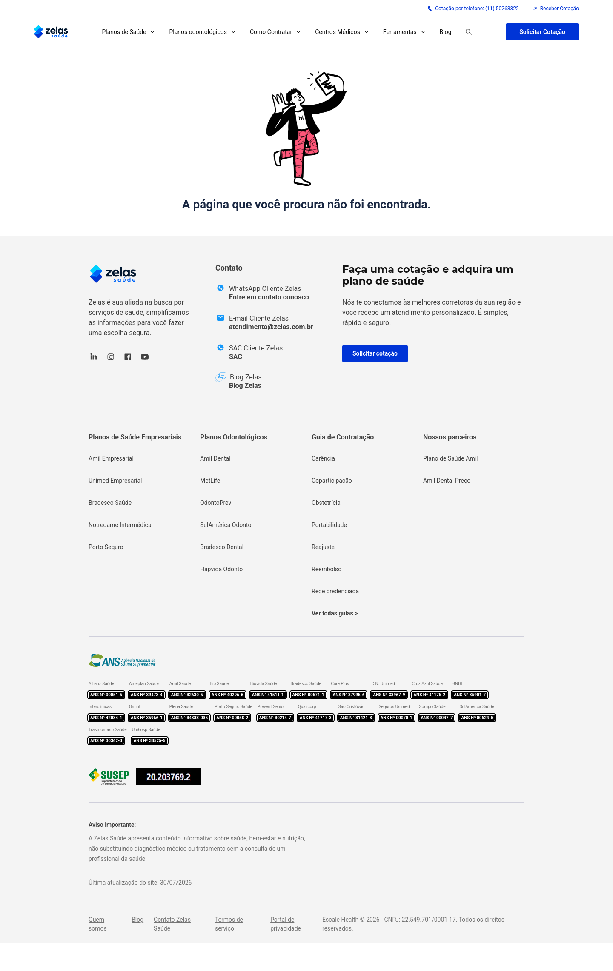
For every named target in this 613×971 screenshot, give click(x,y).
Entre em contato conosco (269, 297)
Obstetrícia (326, 502)
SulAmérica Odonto (226, 524)
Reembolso (326, 569)
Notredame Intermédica (120, 524)
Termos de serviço (229, 924)
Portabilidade (329, 524)
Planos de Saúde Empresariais (135, 437)
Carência (323, 458)
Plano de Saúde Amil (450, 458)
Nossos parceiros (449, 437)
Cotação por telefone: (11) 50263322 (473, 8)
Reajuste (323, 547)
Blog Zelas (245, 386)
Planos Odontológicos (233, 437)
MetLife (210, 480)
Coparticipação (332, 480)
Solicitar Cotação (542, 31)
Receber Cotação (556, 8)
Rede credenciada (335, 591)
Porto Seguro (106, 547)
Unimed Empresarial (115, 480)
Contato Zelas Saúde (172, 924)
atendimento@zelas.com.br (271, 327)
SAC (235, 357)
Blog (446, 31)
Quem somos (98, 924)
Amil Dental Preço (446, 480)
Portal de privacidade (285, 924)
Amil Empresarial (111, 458)
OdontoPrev (215, 502)
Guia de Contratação (343, 437)
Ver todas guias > (335, 613)
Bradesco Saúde (110, 502)
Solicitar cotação (375, 353)
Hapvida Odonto (221, 569)
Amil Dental (215, 458)
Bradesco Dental (221, 547)
